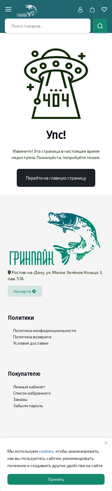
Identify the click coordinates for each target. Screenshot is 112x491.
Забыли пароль (28, 405)
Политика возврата (32, 336)
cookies (46, 451)
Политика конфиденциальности (44, 330)
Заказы (20, 399)
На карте (25, 291)
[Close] (105, 442)
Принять (56, 479)
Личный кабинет (29, 386)
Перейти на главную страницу (56, 178)
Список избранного (32, 392)
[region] (56, 464)
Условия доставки (30, 342)
